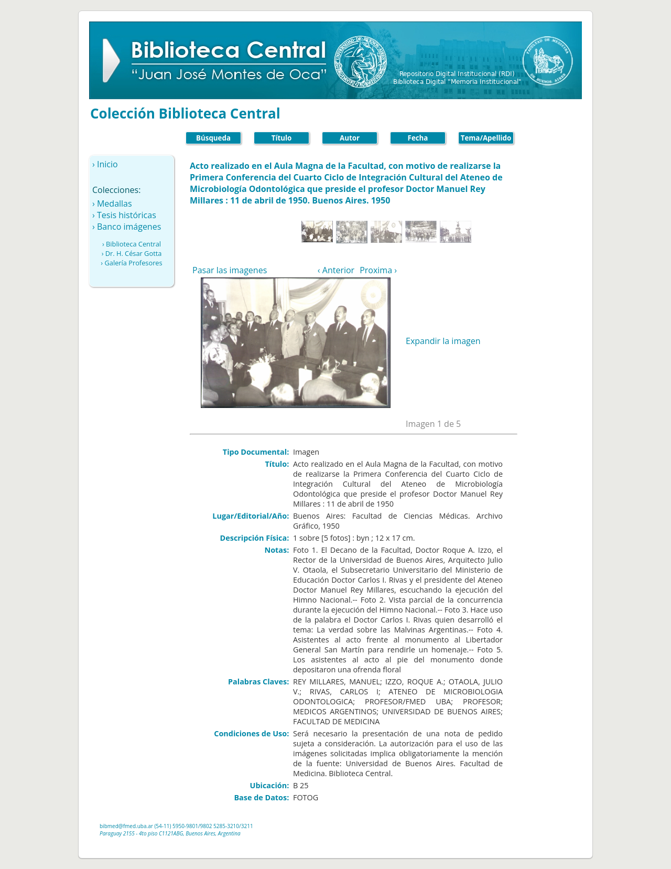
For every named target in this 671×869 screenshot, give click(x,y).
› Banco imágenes (126, 226)
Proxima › (378, 270)
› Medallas (112, 203)
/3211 (246, 826)
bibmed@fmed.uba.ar (126, 826)
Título (282, 138)
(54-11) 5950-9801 (176, 826)
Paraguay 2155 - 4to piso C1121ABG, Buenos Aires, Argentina (170, 833)
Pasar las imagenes (229, 270)
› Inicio (105, 164)
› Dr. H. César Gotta (132, 253)
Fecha (418, 138)
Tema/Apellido (486, 138)
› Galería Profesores (131, 262)
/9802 (205, 826)
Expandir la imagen (443, 341)
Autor (350, 138)
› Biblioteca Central (131, 244)
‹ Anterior (336, 270)
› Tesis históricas (124, 215)
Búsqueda (213, 138)
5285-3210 (226, 826)
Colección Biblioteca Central (185, 113)
